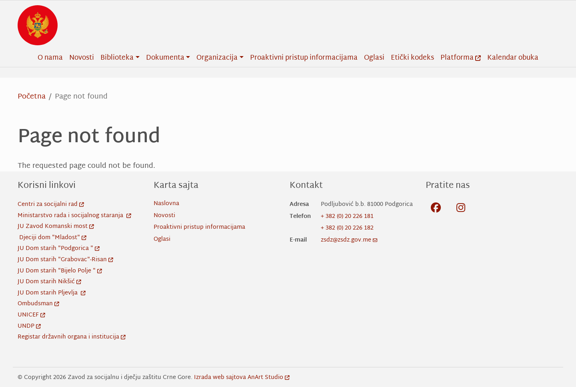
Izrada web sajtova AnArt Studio (242, 377)
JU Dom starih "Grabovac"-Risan (65, 259)
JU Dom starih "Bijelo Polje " (60, 271)
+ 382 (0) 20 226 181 (347, 216)
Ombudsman (38, 303)
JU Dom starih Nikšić (49, 281)
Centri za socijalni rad (51, 204)
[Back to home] (37, 25)
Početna (32, 96)
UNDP (29, 326)
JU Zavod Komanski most (56, 226)
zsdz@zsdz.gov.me (349, 240)
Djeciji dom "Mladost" (52, 237)
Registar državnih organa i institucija (72, 337)
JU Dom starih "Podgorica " (59, 248)
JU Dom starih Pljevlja (52, 293)
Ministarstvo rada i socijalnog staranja (74, 215)
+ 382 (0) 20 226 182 (347, 228)
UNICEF (31, 315)
